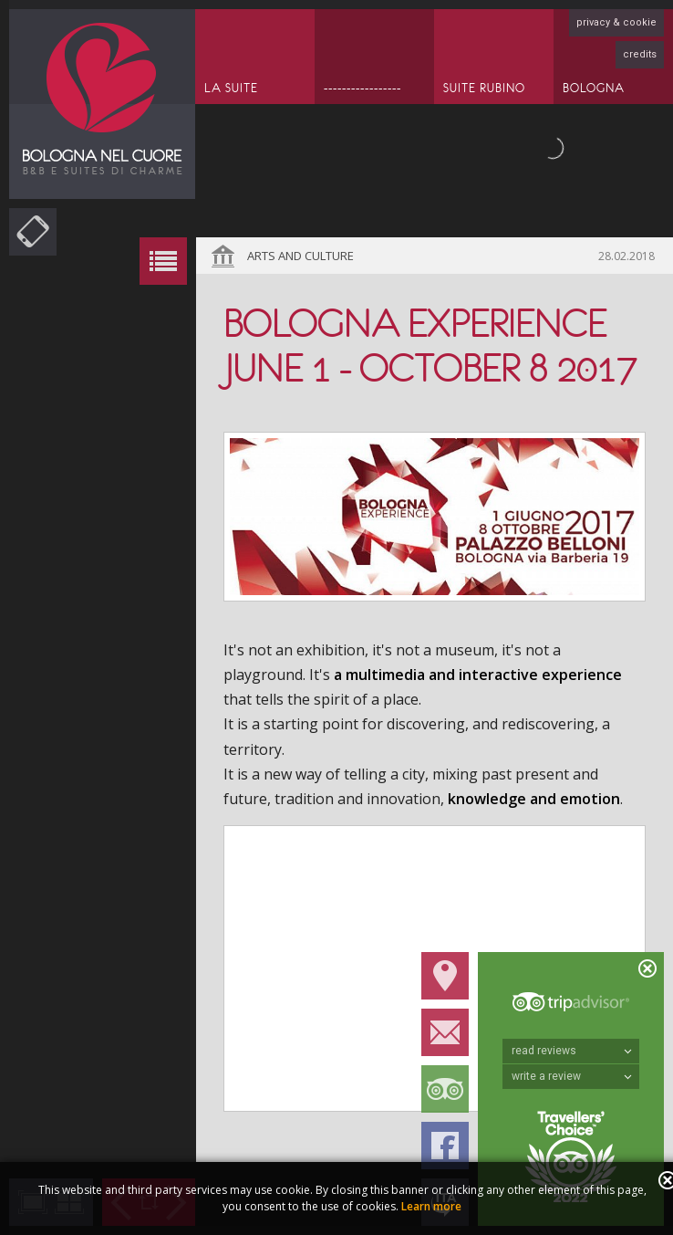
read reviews (572, 1050)
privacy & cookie (616, 22)
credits (640, 54)
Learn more (431, 1206)
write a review (572, 1076)
